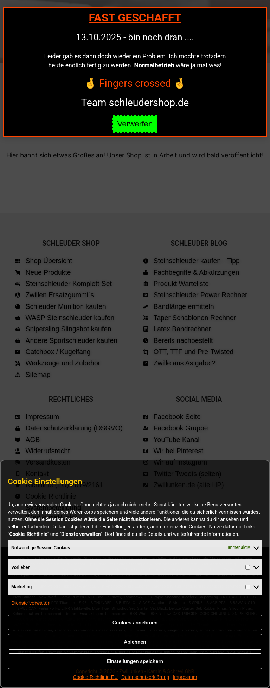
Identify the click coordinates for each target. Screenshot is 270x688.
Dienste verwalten (30, 603)
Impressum (185, 677)
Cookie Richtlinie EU (95, 677)
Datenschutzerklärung (145, 677)
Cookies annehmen (135, 622)
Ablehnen (135, 642)
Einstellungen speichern (135, 661)
